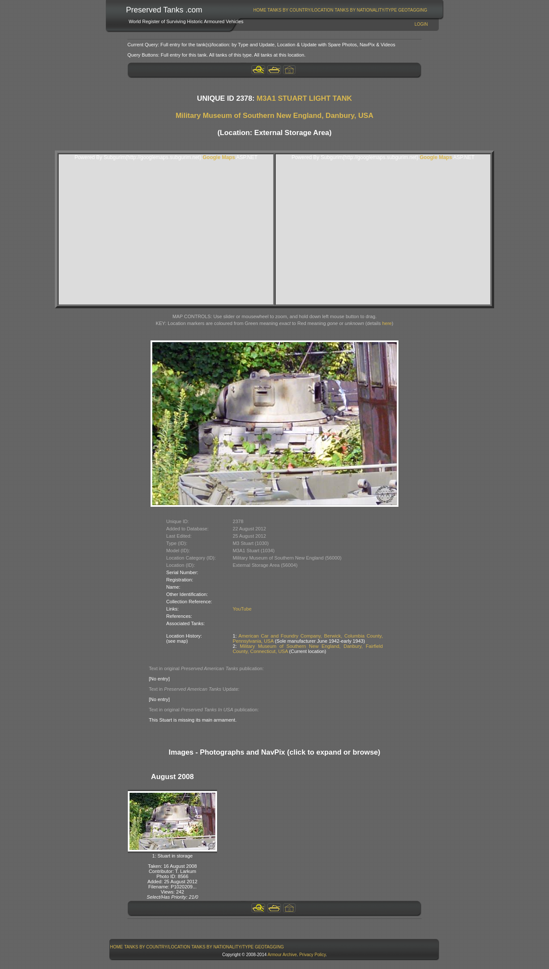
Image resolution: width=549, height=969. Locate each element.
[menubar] (340, 10)
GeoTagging (412, 10)
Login (421, 24)
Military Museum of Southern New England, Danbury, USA (274, 115)
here (387, 323)
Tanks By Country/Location (301, 10)
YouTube (242, 608)
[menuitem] (260, 10)
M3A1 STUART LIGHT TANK (304, 98)
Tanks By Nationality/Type (366, 10)
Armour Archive (282, 954)
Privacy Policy (312, 954)
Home (259, 10)
